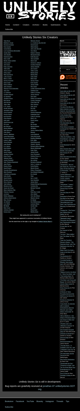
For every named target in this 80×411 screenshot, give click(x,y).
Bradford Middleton (36, 138)
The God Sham (64, 192)
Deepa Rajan (34, 158)
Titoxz (32, 190)
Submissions (55, 25)
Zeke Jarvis (34, 106)
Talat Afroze (7, 40)
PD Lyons (6, 124)
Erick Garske (34, 82)
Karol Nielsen (7, 148)
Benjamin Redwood (36, 162)
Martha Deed (34, 72)
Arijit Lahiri (7, 120)
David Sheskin (8, 178)
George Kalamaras (36, 112)
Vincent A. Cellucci (36, 62)
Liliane (32, 122)
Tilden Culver (34, 70)
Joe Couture (34, 68)
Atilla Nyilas (7, 150)
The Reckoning (64, 256)
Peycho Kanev (8, 114)
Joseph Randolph (8, 160)
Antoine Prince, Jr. (36, 156)
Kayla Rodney (34, 166)
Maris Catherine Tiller (9, 190)
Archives (36, 25)
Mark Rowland (8, 172)
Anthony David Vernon (10, 198)
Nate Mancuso (8, 130)
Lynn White (7, 204)
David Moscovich (35, 142)
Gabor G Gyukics (35, 92)
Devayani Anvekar (9, 44)
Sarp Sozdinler (35, 180)
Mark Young (7, 208)
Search (62, 41)
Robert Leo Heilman (36, 98)
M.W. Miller (34, 140)
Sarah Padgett (8, 152)
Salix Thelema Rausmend (11, 162)
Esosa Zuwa (7, 211)
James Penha (34, 152)
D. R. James (7, 106)
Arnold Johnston (8, 108)
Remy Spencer (8, 182)
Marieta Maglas (35, 126)
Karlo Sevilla (7, 176)
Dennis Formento (8, 80)
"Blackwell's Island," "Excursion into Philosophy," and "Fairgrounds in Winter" (68, 220)
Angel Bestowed (64, 144)
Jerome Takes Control (66, 284)
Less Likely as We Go (66, 91)
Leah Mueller (7, 144)
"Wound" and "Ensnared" (67, 132)
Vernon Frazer (35, 80)
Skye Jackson (34, 104)
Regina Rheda (8, 166)
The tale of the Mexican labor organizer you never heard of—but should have (67, 109)
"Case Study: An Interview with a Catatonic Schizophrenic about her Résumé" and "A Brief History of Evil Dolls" (67, 307)
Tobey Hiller (7, 104)
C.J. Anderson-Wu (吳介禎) (38, 43)
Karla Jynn (34, 110)
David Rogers (7, 168)
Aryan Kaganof (8, 112)
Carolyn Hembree (35, 100)
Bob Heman (7, 100)
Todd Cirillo (7, 68)
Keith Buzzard (34, 56)
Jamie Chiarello (35, 66)
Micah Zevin (34, 210)
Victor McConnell (35, 136)
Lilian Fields (34, 76)
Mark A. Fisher (8, 78)
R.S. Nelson (7, 146)
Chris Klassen (7, 118)
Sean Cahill (7, 58)
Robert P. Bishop (35, 52)
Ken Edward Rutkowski (37, 172)
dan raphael (34, 160)
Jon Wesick (7, 202)
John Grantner (8, 86)
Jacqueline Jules (8, 110)
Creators (26, 25)
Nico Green (34, 86)
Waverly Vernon (35, 198)
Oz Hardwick (7, 96)
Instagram (50, 401)
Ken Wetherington (36, 202)
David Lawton (34, 120)
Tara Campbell (35, 58)
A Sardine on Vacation (10, 174)
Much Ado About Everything (68, 156)
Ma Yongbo (34, 124)
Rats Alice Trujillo (35, 192)
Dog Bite (62, 198)
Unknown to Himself (65, 333)
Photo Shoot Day (65, 288)
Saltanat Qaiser (8, 158)
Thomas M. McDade (9, 138)
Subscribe (9, 29)
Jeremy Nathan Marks (37, 130)
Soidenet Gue (34, 90)
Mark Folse (34, 78)
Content (16, 25)
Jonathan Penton (8, 154)
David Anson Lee (8, 122)
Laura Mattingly (35, 134)
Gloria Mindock (8, 142)
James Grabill (34, 84)
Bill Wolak (6, 206)
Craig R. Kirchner (35, 116)
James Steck (34, 182)
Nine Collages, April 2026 (67, 160)
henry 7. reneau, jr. (36, 164)
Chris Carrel (7, 62)
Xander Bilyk (7, 52)
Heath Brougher (8, 56)
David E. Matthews (9, 134)
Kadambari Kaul (35, 114)
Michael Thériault (35, 188)
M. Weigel (33, 200)
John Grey (6, 90)
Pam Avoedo (7, 46)
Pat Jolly (33, 108)
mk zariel (33, 208)
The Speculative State (66, 123)
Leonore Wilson (35, 204)
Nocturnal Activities (65, 341)
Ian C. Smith (34, 178)
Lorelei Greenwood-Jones (38, 88)
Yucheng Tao (34, 186)
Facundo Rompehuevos (10, 170)
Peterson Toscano (9, 192)
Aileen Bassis (34, 46)
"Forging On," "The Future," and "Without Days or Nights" (68, 212)
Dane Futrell (7, 82)
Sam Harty (34, 96)
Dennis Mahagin (8, 128)
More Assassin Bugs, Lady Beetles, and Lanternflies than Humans (67, 150)
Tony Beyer (34, 50)
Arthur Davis (7, 72)
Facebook (20, 401)
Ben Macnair (7, 126)
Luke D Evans (7, 76)
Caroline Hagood (8, 94)
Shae (32, 176)
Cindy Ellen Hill (35, 102)
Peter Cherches (8, 66)
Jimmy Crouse (8, 70)
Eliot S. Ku (33, 118)
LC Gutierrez (7, 92)
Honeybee (63, 196)
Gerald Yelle (34, 206)
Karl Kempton (7, 116)
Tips (65, 25)
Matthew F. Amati (8, 43)
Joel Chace (7, 64)
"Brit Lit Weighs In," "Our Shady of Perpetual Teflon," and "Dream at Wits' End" (67, 317)
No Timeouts (63, 230)
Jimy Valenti (34, 194)
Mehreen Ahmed (35, 40)
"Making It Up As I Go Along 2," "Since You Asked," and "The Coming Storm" (68, 274)
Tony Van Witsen (35, 196)
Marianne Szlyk (8, 186)
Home (7, 25)
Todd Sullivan (7, 184)
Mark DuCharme (8, 74)
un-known (6, 194)
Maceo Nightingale (36, 148)
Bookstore (9, 401)
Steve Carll (34, 60)
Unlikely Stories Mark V (45, 221)
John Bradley (7, 54)
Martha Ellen (34, 74)
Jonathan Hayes (8, 98)
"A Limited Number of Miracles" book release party (66, 262)
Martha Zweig (34, 211)
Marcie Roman (35, 168)
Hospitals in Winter (65, 375)
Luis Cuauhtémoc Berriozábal (12, 50)
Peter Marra (7, 132)
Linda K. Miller (8, 140)
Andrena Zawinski (9, 210)
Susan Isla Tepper (9, 188)
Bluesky (39, 401)
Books (45, 25)
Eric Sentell (34, 174)
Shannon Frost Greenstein (11, 88)
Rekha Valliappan (8, 196)
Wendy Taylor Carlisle (10, 60)
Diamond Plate (64, 337)
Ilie (61, 121)
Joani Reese (7, 164)
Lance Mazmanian (9, 136)
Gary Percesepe (35, 154)
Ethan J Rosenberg (36, 170)
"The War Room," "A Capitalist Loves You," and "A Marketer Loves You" (67, 347)
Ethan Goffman (8, 84)
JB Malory (33, 128)
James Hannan (35, 94)
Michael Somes (8, 180)
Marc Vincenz (7, 200)
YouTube (30, 401)
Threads (59, 401)
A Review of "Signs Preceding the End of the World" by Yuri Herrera (67, 293)
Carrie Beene (7, 48)
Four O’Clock (64, 373)
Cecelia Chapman (36, 64)
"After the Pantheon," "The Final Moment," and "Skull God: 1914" (67, 138)
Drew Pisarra (7, 156)
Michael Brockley (35, 54)
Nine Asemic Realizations (67, 359)
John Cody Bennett (36, 48)
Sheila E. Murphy (35, 144)
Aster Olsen (34, 150)
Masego (33, 132)
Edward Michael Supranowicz (39, 184)
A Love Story (64, 226)
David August (34, 44)
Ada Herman (7, 102)
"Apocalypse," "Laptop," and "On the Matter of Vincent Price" (67, 186)
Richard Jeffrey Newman (37, 146)
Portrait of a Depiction (66, 300)
